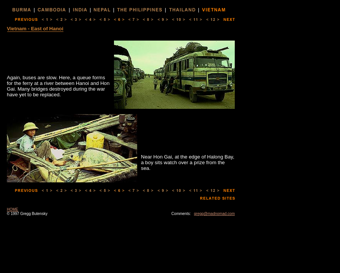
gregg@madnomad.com (214, 214)
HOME (12, 209)
